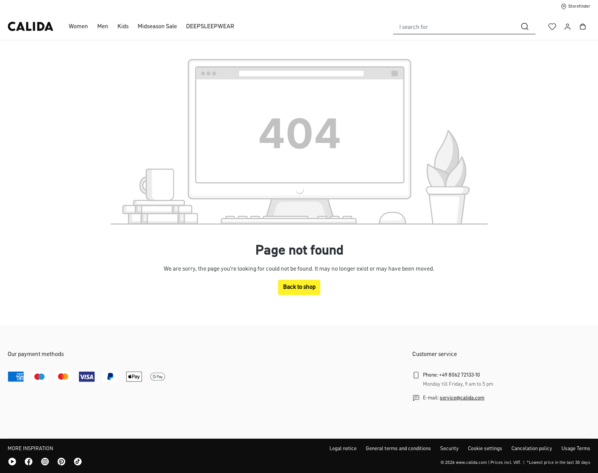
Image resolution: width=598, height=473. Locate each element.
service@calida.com (462, 398)
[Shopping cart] (582, 26)
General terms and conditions (398, 448)
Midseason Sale (157, 27)
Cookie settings (485, 448)
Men (102, 27)
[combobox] (453, 26)
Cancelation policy (531, 448)
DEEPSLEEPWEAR (210, 27)
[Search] (524, 26)
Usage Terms (575, 448)
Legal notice (343, 448)
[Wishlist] (552, 26)
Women (78, 27)
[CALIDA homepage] (30, 26)
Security (449, 448)
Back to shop (299, 287)
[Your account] (567, 26)
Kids (123, 27)
